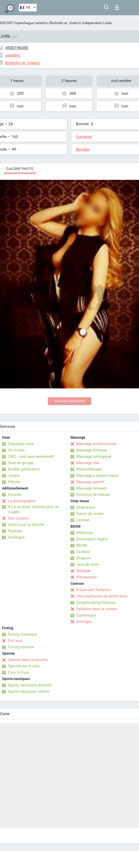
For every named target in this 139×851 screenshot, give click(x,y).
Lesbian (83, 520)
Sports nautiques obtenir (29, 691)
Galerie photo (19, 169)
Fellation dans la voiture (96, 609)
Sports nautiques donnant (30, 685)
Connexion (117, 7)
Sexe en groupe (21, 463)
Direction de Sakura (93, 494)
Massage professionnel (96, 444)
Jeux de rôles (87, 564)
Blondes (83, 149)
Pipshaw (15, 531)
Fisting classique (22, 634)
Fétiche (14, 482)
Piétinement (86, 577)
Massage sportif (90, 482)
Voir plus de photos (69, 401)
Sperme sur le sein (23, 666)
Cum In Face (18, 672)
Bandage (83, 571)
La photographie (21, 501)
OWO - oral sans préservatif (31, 456)
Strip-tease (85, 507)
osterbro (41, 23)
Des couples (18, 518)
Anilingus (84, 621)
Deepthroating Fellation (96, 602)
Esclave (83, 551)
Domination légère (92, 539)
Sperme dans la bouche (28, 659)
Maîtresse (84, 532)
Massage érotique (91, 450)
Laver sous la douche (26, 524)
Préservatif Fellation (93, 590)
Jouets (14, 475)
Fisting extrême (21, 647)
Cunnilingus (86, 615)
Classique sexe (21, 444)
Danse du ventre (90, 513)
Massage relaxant (91, 488)
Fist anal (15, 640)
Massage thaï (87, 463)
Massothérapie (89, 469)
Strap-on (83, 558)
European (84, 136)
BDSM (81, 545)
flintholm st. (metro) (65, 23)
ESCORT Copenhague (17, 23)
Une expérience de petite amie (102, 596)
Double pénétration (24, 469)
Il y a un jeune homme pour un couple (33, 509)
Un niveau (16, 450)
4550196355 (16, 47)
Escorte (14, 494)
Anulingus (16, 537)
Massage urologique (93, 456)
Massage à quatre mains (97, 475)
